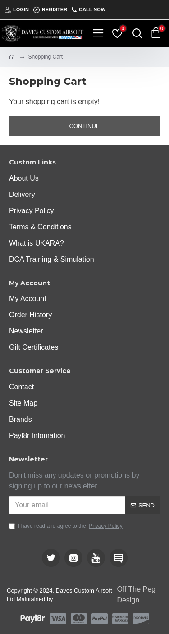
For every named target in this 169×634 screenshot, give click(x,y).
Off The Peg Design (136, 594)
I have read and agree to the (66, 526)
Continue (84, 126)
